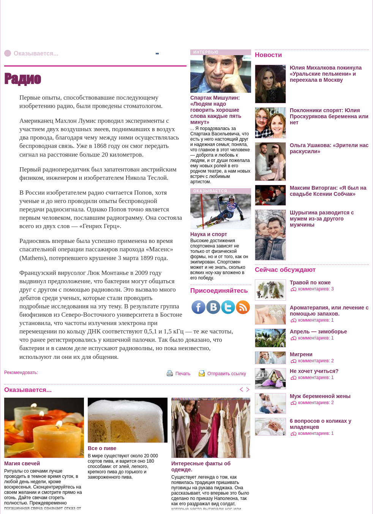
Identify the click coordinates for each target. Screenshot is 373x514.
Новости (268, 55)
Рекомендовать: (21, 372)
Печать (182, 373)
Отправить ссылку (226, 373)
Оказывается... (36, 53)
